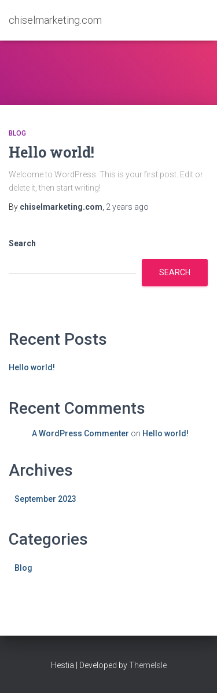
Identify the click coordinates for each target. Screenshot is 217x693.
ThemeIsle (148, 665)
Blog (17, 133)
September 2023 (45, 499)
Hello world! (51, 152)
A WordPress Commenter (80, 433)
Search (22, 243)
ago (127, 206)
